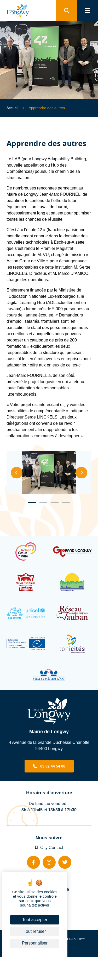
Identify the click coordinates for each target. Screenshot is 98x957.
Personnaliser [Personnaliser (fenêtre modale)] (35, 943)
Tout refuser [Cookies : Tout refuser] (35, 931)
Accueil (12, 108)
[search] (66, 10)
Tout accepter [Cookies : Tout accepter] (34, 919)
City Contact (49, 847)
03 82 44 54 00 (52, 766)
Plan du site (75, 939)
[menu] (87, 10)
